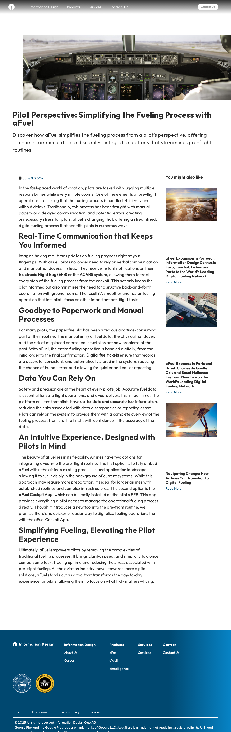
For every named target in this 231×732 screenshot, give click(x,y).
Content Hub (119, 7)
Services (94, 7)
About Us (70, 641)
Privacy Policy (69, 701)
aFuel (113, 641)
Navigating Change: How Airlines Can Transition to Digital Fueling (187, 467)
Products (73, 7)
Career (69, 649)
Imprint (18, 701)
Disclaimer (40, 701)
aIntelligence (119, 657)
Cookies (95, 701)
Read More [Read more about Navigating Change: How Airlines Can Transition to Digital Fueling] (174, 477)
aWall (113, 649)
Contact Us (171, 641)
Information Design (44, 7)
